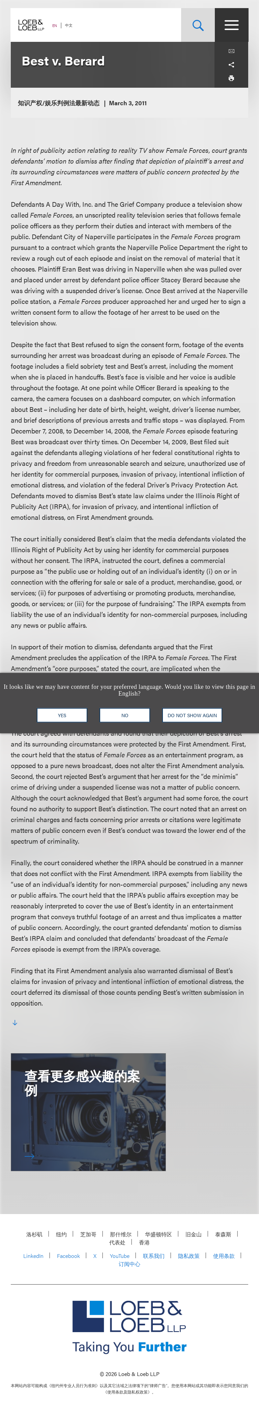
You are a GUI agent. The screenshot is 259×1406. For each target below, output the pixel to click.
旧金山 (193, 1234)
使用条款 (224, 1256)
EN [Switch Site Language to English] (55, 25)
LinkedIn (33, 1256)
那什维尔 (121, 1234)
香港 (144, 1242)
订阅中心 (129, 1264)
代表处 (117, 1242)
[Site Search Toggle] (197, 25)
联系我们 (154, 1256)
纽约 (61, 1234)
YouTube (120, 1256)
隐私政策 (189, 1256)
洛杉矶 (34, 1234)
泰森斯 (223, 1234)
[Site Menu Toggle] (231, 25)
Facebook (68, 1256)
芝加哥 (88, 1234)
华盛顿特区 (158, 1234)
